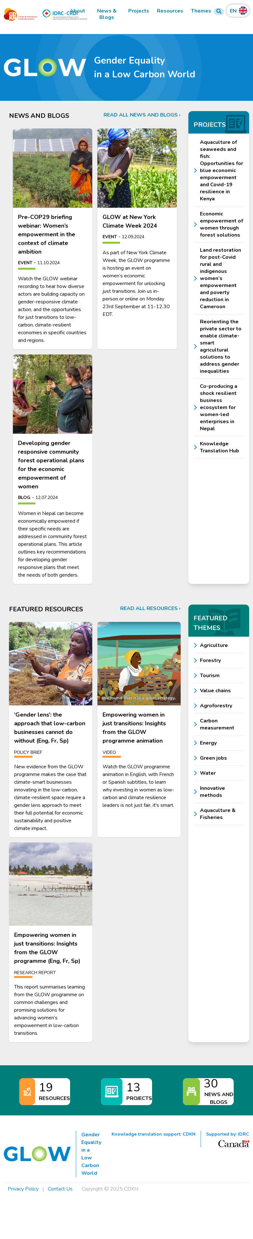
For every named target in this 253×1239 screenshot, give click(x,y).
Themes (201, 11)
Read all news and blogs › (142, 114)
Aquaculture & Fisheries (218, 814)
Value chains (215, 690)
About (77, 11)
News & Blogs (107, 14)
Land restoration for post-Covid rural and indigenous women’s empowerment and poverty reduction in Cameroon (220, 278)
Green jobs (213, 758)
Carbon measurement (217, 724)
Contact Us (60, 1188)
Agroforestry (216, 705)
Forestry (210, 660)
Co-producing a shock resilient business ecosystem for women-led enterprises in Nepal (218, 407)
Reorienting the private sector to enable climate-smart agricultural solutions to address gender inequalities (220, 346)
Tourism (210, 675)
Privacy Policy (23, 1188)
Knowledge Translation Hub (219, 447)
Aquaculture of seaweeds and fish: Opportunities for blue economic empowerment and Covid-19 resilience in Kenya (221, 170)
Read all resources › (150, 608)
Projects (138, 11)
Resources (170, 11)
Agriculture (214, 645)
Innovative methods (212, 792)
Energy (208, 742)
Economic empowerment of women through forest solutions (221, 224)
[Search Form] (219, 11)
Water (208, 773)
